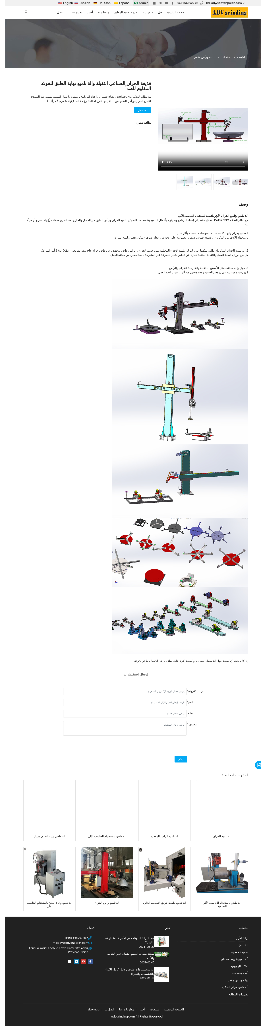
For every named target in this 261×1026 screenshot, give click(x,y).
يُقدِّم (175, 759)
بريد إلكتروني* (189, 691)
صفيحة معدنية (234, 952)
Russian (79, 3)
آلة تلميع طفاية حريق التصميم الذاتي (159, 903)
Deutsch (99, 3)
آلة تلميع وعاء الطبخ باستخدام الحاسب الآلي (44, 904)
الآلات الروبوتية (234, 966)
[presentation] (175, 746)
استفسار (137, 110)
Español (119, 3)
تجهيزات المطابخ (233, 994)
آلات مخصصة (235, 973)
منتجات (99, 12)
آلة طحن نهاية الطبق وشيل (44, 836)
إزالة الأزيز (237, 938)
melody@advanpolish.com (219, 3)
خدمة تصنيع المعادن (120, 12)
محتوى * (186, 724)
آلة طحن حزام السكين (229, 987)
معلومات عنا (69, 12)
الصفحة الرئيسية (171, 12)
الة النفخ (238, 945)
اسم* (184, 702)
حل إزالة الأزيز (148, 12)
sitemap (88, 1009)
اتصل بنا (53, 12)
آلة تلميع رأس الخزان (101, 903)
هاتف (184, 713)
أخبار (85, 12)
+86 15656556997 (183, 3)
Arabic (138, 3)
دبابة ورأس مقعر (199, 57)
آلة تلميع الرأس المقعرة (159, 836)
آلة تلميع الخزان (217, 836)
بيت (234, 57)
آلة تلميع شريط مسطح (229, 959)
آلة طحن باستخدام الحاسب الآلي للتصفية (217, 904)
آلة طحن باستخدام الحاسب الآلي (101, 836)
